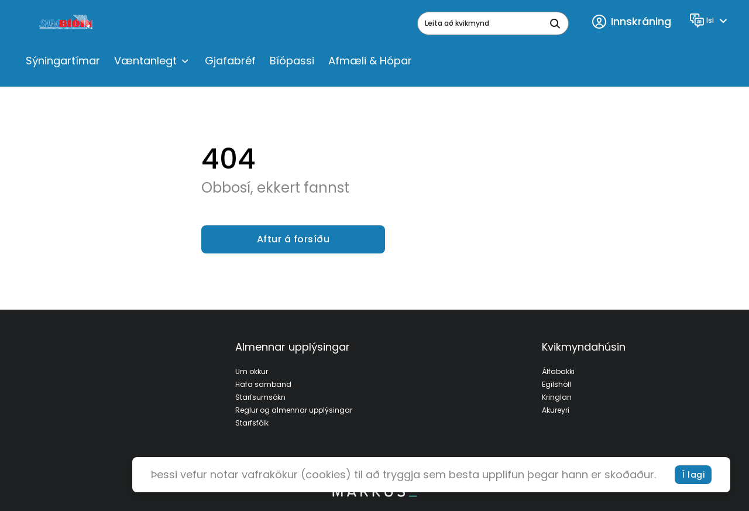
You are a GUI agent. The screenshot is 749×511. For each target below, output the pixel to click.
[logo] (67, 23)
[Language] (710, 20)
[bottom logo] (374, 494)
